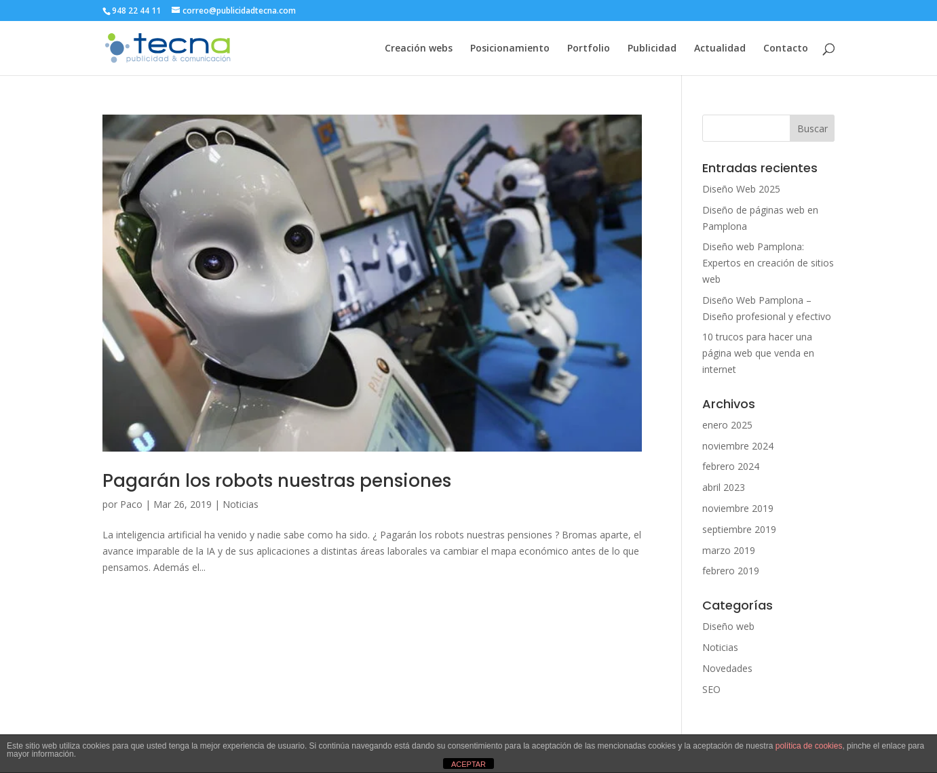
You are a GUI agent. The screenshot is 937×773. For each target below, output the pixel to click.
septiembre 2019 (739, 529)
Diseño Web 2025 (741, 188)
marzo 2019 (728, 550)
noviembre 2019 (737, 508)
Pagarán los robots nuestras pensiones (276, 481)
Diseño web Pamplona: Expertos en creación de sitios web (768, 262)
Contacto (785, 48)
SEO (711, 689)
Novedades (727, 668)
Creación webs (419, 48)
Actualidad (720, 48)
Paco (131, 504)
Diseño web (728, 626)
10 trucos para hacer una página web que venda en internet (758, 353)
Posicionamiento (510, 48)
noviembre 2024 (737, 445)
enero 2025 (727, 424)
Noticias (241, 504)
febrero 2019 (730, 570)
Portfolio (588, 48)
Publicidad (652, 48)
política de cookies (809, 746)
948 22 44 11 (136, 10)
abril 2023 (723, 487)
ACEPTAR (468, 764)
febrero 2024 (730, 466)
